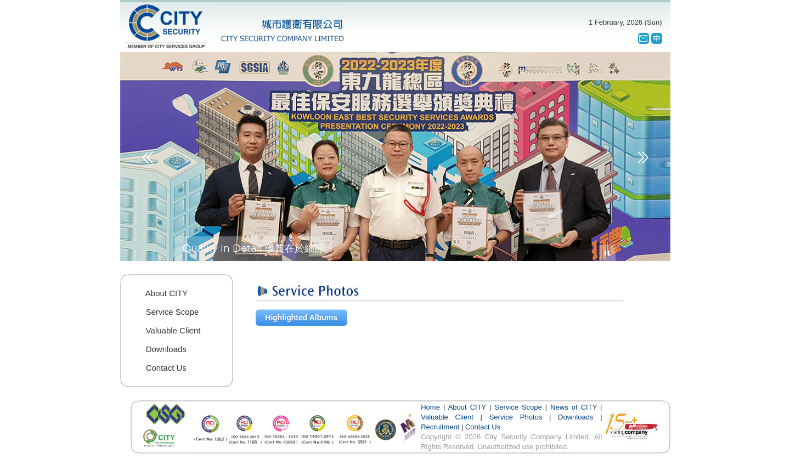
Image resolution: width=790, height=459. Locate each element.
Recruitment (440, 427)
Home (430, 407)
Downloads (575, 417)
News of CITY (573, 407)
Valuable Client (447, 417)
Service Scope (518, 407)
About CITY (467, 407)
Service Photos (516, 417)
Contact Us (482, 427)
